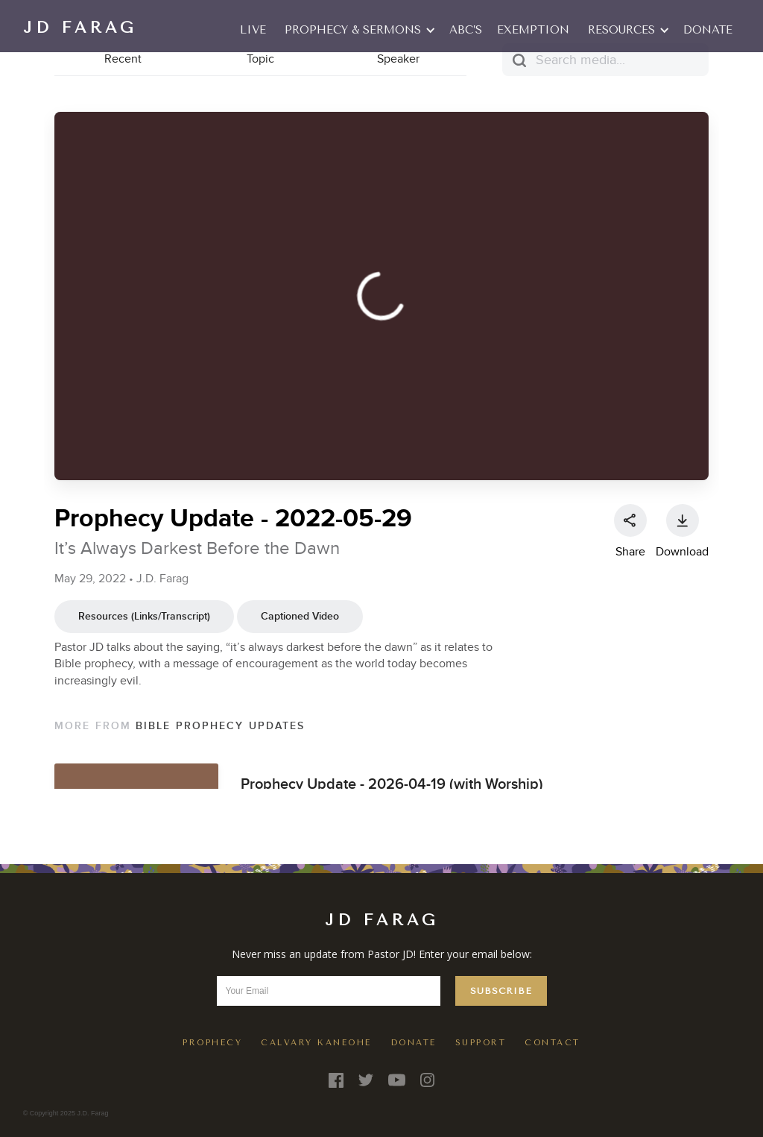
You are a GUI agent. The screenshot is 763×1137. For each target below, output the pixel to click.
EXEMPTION (533, 30)
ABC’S (465, 30)
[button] (357, 29)
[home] (79, 26)
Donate (707, 30)
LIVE (253, 30)
